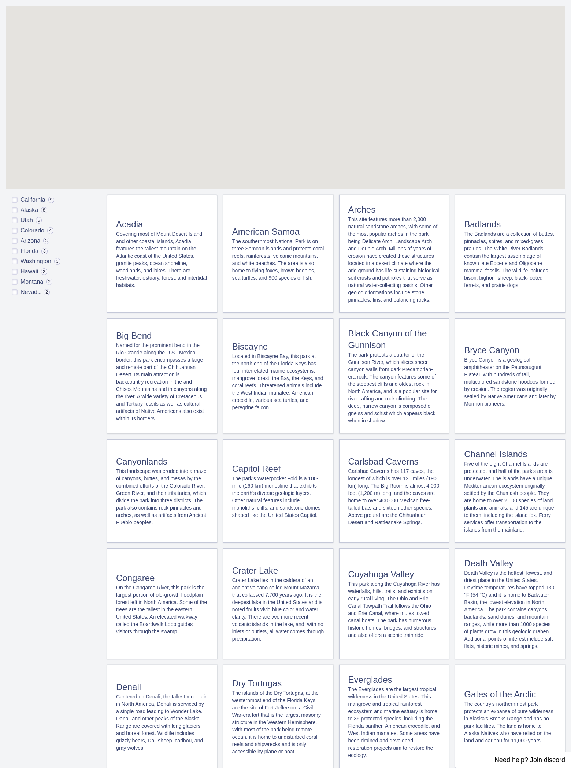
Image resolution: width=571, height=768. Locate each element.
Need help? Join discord (529, 760)
